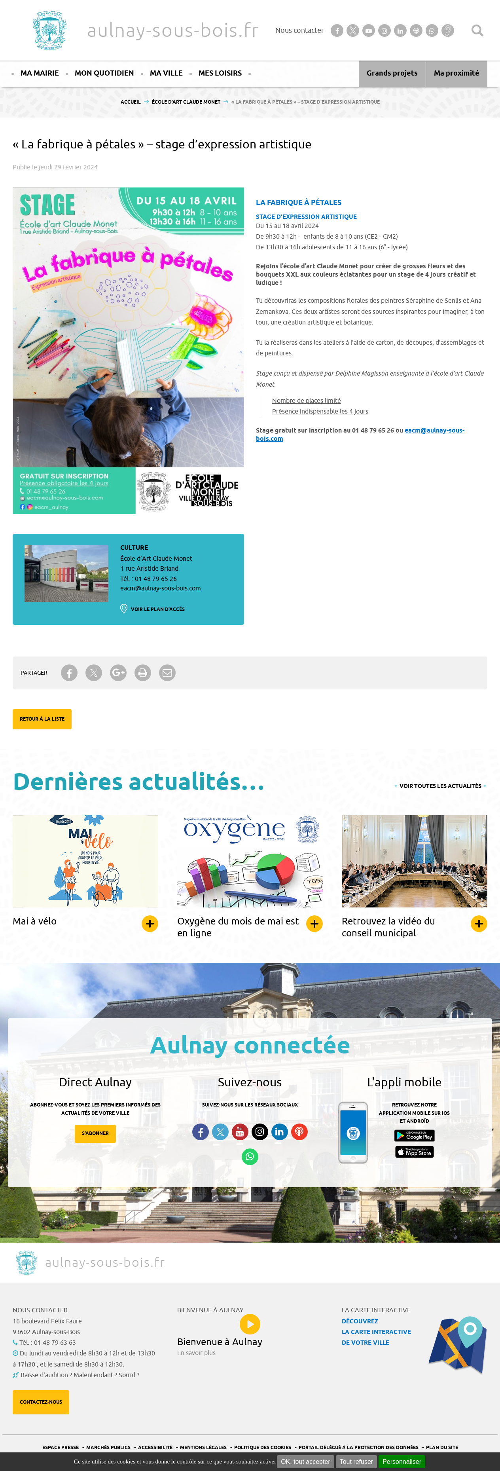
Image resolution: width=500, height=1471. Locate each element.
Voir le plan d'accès (158, 609)
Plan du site (442, 1447)
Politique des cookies (262, 1447)
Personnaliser (402, 1461)
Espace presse (60, 1447)
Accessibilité (155, 1447)
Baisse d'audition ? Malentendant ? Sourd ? (80, 1375)
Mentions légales (203, 1447)
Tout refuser (356, 1461)
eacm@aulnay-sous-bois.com (160, 588)
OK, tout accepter (305, 1461)
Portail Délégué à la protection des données (359, 1447)
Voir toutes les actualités (440, 786)
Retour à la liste (42, 719)
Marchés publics (108, 1447)
